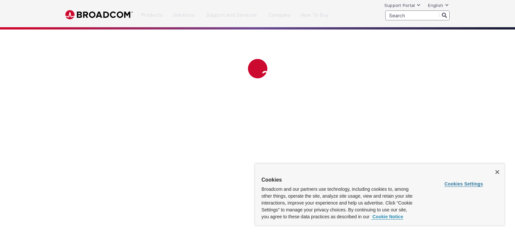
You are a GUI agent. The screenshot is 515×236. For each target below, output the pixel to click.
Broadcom (99, 15)
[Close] (497, 172)
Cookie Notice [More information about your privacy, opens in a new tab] (387, 216)
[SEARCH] (417, 15)
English (438, 5)
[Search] (444, 15)
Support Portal (402, 5)
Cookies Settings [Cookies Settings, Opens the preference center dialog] (463, 184)
